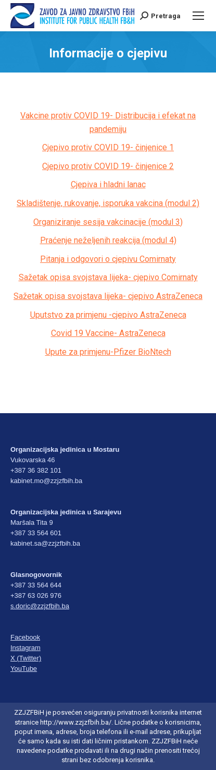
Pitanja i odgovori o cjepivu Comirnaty (108, 259)
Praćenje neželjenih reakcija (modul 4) (108, 240)
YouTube (23, 668)
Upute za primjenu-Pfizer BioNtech (108, 352)
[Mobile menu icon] (198, 15)
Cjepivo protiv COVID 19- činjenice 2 (108, 166)
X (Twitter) (25, 658)
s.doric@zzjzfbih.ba (39, 606)
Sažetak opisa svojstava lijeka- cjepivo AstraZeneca (108, 296)
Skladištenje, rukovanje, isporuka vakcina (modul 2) (108, 203)
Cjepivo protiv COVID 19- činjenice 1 (108, 147)
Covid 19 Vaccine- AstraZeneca (108, 333)
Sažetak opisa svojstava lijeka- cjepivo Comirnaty (108, 277)
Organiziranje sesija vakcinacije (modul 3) (108, 222)
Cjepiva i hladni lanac (108, 184)
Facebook (25, 637)
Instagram (25, 648)
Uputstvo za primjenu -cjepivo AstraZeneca (108, 315)
